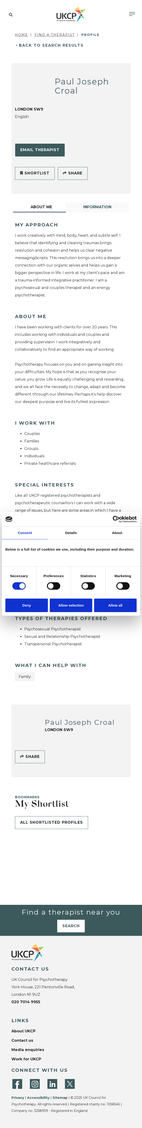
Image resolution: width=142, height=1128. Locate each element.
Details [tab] (71, 532)
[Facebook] (17, 1084)
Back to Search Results (51, 45)
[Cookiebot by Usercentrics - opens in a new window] (116, 519)
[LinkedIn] (52, 1084)
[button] (10, 15)
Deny (26, 605)
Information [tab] (97, 207)
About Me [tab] (41, 207)
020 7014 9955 (25, 1002)
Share (72, 173)
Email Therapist (40, 150)
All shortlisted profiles (51, 822)
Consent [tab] (25, 532)
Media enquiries (27, 1050)
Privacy (17, 1098)
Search (71, 926)
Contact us (22, 1040)
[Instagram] (35, 1084)
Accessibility (38, 1098)
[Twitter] (70, 1084)
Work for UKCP (26, 1059)
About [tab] (117, 532)
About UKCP (23, 1031)
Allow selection (71, 605)
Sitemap (60, 1098)
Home (21, 35)
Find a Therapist (55, 35)
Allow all (115, 605)
